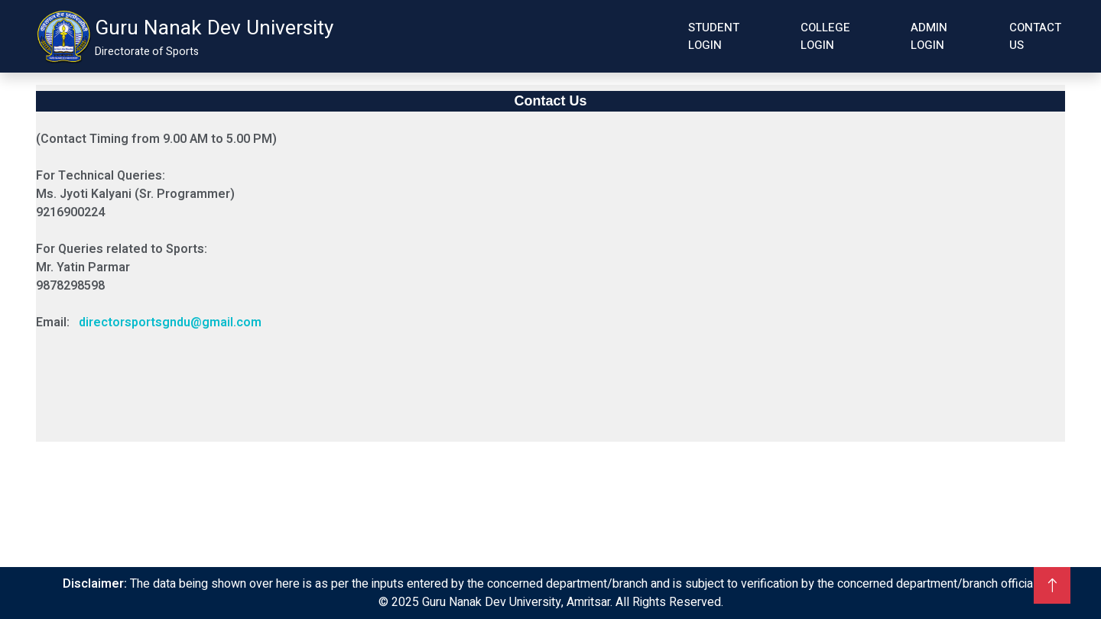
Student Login (713, 36)
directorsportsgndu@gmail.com (170, 322)
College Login (825, 36)
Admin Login (929, 36)
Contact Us (1035, 36)
